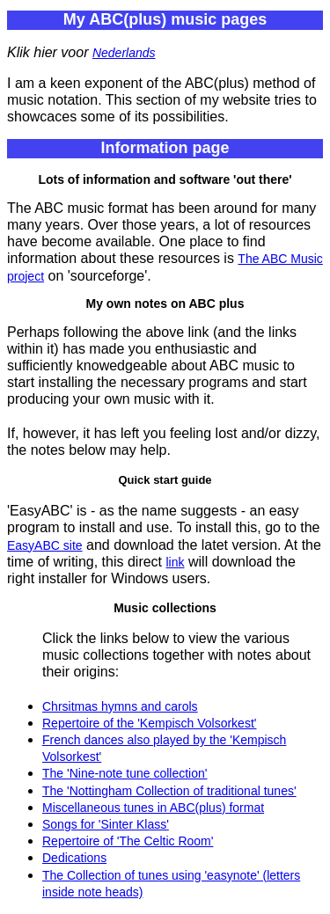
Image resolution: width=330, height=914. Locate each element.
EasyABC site (45, 545)
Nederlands (124, 53)
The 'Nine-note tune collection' (124, 773)
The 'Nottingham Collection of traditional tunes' (169, 791)
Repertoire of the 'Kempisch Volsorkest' (149, 723)
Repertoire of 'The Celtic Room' (127, 841)
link (175, 562)
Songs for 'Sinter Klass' (105, 824)
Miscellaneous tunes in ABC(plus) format (153, 808)
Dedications (74, 858)
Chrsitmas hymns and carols (120, 706)
